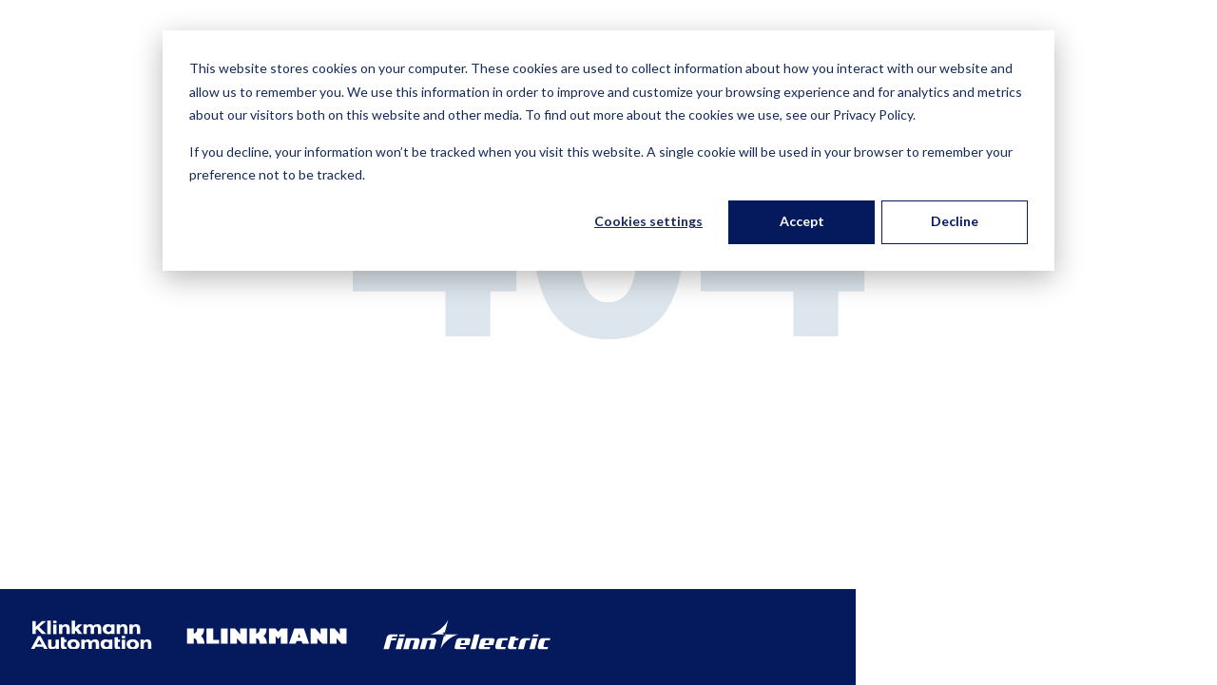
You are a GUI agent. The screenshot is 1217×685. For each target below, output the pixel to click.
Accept (802, 221)
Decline (954, 221)
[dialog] (608, 150)
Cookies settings (648, 221)
